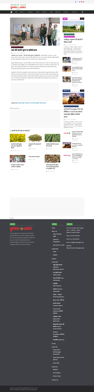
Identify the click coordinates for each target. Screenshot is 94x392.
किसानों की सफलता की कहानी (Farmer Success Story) (58, 326)
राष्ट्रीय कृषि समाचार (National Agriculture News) (58, 267)
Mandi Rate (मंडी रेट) (58, 300)
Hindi (54, 252)
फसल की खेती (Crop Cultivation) (17, 47)
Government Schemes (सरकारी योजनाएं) (58, 311)
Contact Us (74, 12)
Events (51, 12)
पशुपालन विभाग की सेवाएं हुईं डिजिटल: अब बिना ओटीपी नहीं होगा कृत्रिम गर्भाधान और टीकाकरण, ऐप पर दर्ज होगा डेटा (77, 80)
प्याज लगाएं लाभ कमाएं (34, 157)
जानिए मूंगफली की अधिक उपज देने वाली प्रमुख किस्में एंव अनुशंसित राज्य (52, 167)
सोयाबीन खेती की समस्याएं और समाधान (52, 145)
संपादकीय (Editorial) (58, 340)
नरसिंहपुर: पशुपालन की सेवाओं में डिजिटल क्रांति (73, 40)
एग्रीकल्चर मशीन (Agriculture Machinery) (71, 106)
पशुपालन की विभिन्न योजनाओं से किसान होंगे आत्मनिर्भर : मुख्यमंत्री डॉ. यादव (77, 69)
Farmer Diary (57, 376)
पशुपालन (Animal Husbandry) (69, 36)
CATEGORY (44, 12)
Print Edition (57, 373)
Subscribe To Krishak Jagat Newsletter (57, 352)
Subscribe (57, 12)
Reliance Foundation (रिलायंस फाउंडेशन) (58, 334)
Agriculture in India (58, 245)
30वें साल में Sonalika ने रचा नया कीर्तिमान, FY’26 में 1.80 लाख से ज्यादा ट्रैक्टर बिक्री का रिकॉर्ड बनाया (73, 113)
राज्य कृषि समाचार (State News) (69, 34)
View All (82, 18)
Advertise (65, 12)
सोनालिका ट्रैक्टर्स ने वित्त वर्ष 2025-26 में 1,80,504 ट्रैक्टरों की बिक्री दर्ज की (77, 145)
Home (16, 12)
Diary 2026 (56, 363)
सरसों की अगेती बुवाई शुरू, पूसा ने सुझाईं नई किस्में (16, 146)
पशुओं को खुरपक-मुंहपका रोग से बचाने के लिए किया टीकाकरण (77, 59)
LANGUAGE (30, 12)
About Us (22, 12)
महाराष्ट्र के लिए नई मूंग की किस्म (35, 145)
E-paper (38, 12)
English (55, 255)
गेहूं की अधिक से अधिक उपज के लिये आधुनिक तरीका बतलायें (32, 103)
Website (55, 370)
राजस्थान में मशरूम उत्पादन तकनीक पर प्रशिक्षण (17, 166)
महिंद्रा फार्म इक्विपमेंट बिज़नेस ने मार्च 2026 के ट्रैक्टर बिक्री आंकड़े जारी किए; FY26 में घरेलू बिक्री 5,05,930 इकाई (77, 156)
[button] (25, 12)
